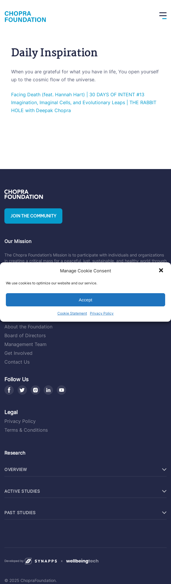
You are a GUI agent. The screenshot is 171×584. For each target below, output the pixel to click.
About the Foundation (28, 327)
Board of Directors (25, 335)
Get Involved (18, 353)
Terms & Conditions (26, 430)
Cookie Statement (72, 313)
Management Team (25, 344)
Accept (85, 299)
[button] (161, 270)
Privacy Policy (102, 313)
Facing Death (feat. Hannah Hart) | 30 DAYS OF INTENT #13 (77, 94)
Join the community (33, 216)
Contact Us (17, 362)
